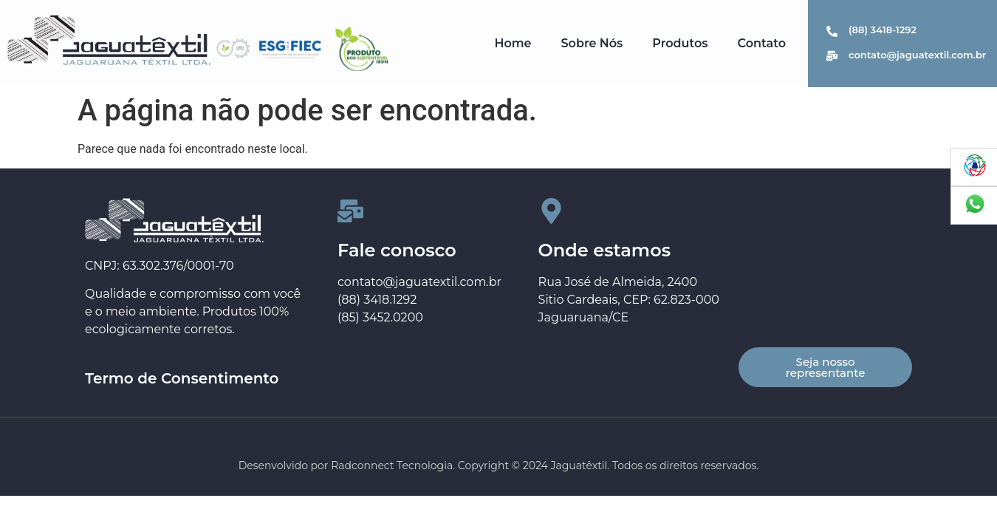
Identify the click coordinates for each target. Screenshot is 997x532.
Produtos (680, 43)
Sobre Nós (592, 43)
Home (512, 43)
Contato (762, 43)
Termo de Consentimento (181, 378)
